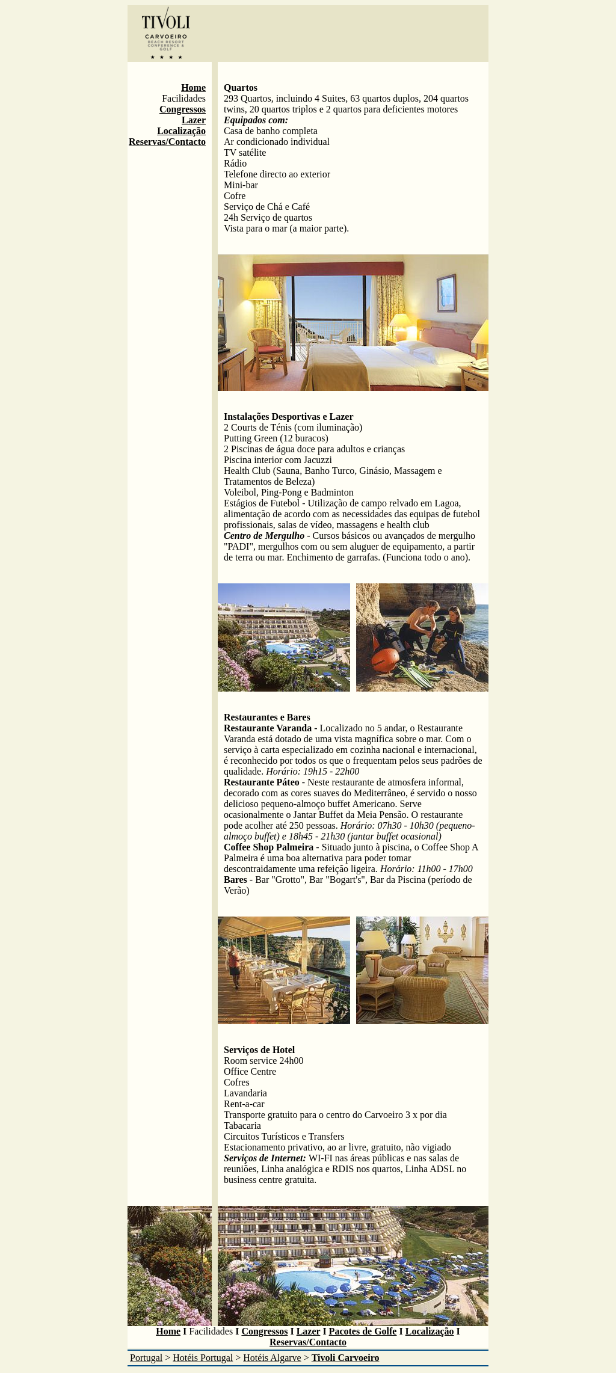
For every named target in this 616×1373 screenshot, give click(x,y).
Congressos (182, 109)
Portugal (146, 1358)
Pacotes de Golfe (363, 1331)
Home (193, 87)
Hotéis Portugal (203, 1358)
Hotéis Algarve (272, 1358)
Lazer (194, 120)
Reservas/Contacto (167, 142)
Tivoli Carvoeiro (346, 1358)
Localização (181, 131)
